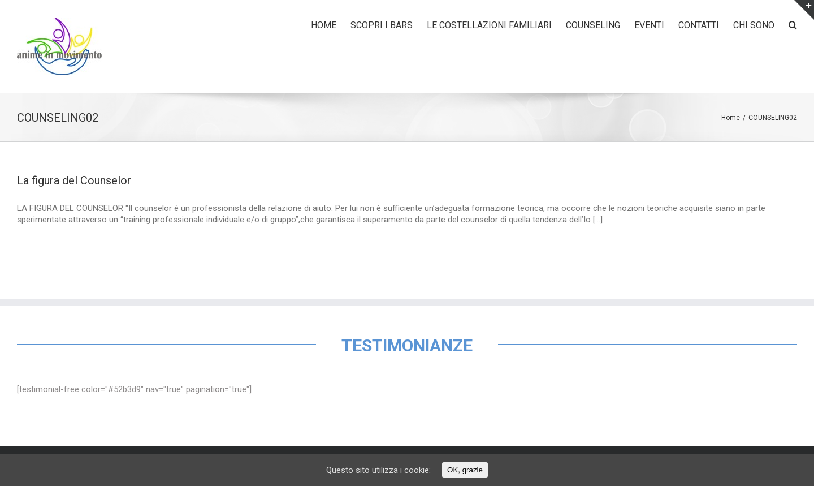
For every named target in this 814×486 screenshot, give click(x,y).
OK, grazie (465, 470)
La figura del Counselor (74, 180)
